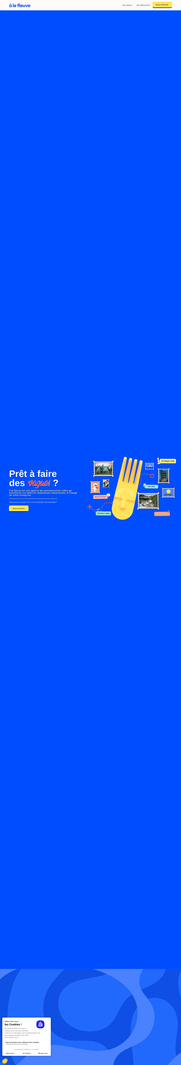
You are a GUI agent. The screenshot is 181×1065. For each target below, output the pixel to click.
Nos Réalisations (143, 5)
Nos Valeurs (127, 5)
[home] (19, 5)
